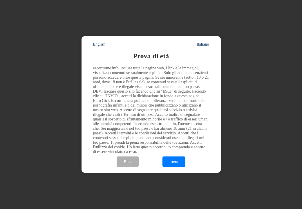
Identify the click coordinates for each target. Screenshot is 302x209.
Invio (174, 161)
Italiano (203, 44)
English (99, 44)
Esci (127, 161)
